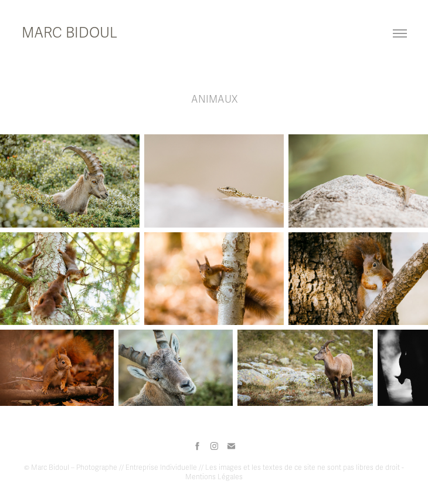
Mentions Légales (214, 477)
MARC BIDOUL (69, 33)
